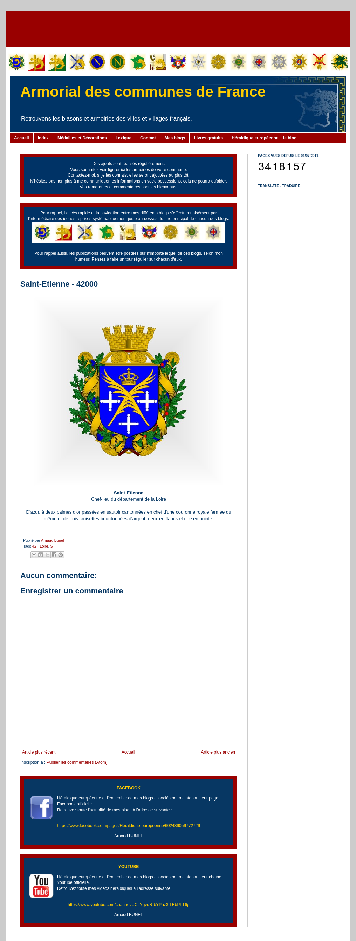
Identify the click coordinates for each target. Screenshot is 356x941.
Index (43, 138)
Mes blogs (175, 138)
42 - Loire (40, 546)
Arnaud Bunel (52, 540)
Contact (148, 138)
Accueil (21, 138)
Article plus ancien (218, 752)
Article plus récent (38, 752)
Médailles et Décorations (82, 138)
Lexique (123, 138)
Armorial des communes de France (143, 91)
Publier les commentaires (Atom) (77, 762)
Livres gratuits (208, 138)
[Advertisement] (178, 28)
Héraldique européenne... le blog (264, 138)
